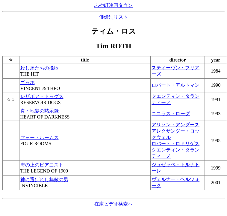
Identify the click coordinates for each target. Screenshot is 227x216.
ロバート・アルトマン (175, 85)
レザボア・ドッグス (41, 96)
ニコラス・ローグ (171, 113)
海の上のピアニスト (41, 164)
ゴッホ (27, 82)
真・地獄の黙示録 (39, 110)
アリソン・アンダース (175, 124)
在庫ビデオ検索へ (113, 203)
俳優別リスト (113, 17)
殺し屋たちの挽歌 (39, 67)
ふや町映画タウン (113, 5)
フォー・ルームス (39, 137)
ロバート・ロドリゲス (175, 143)
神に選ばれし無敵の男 (44, 179)
